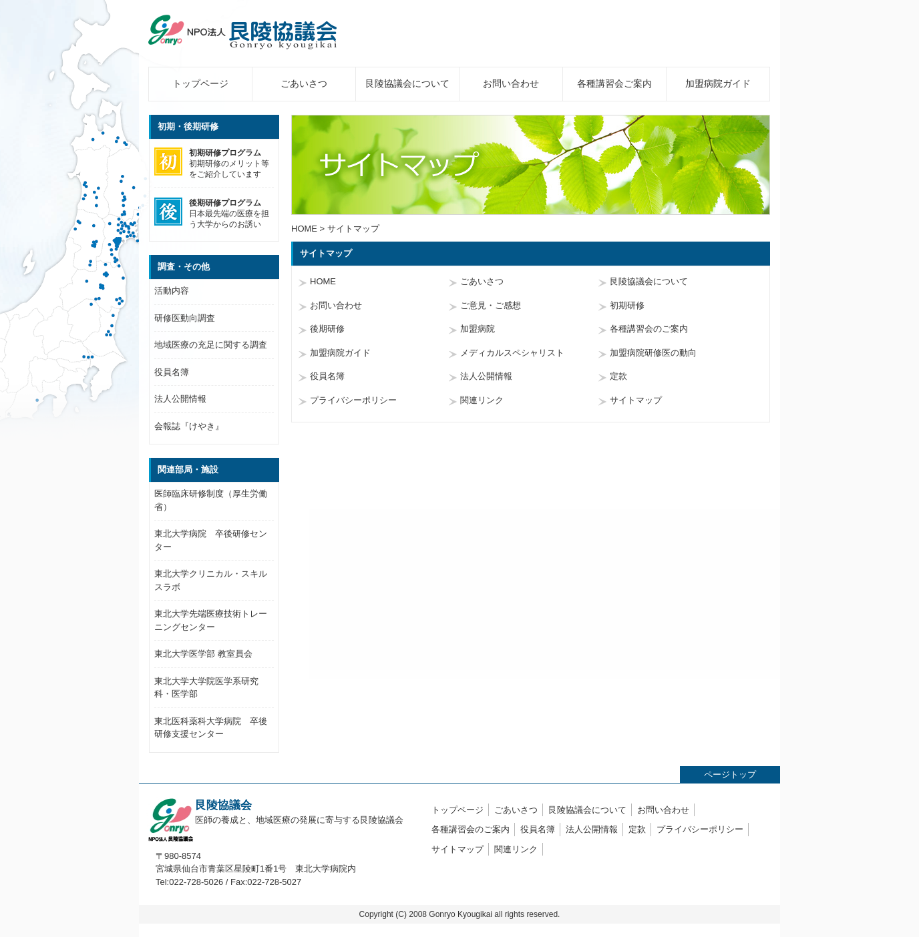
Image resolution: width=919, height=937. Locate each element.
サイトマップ (636, 400)
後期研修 (327, 329)
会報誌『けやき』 (189, 426)
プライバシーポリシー (353, 400)
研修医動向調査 (184, 318)
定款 (618, 376)
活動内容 (171, 291)
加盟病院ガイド (718, 83)
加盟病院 (477, 329)
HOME (304, 229)
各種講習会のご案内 (649, 329)
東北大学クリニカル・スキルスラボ (210, 580)
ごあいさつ (304, 83)
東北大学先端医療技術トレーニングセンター (210, 620)
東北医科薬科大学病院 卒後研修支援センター (210, 727)
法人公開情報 (486, 376)
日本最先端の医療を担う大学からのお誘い (211, 213)
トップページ (200, 83)
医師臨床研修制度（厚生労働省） (210, 500)
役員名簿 (327, 376)
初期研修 (627, 305)
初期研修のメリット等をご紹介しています (211, 163)
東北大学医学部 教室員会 (203, 654)
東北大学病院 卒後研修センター (210, 540)
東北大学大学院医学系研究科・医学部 (206, 687)
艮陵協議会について (407, 83)
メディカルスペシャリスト (512, 353)
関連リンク (482, 400)
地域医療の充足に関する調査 (210, 345)
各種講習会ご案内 (614, 83)
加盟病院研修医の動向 (653, 353)
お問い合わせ (511, 83)
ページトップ (730, 774)
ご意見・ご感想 (490, 305)
